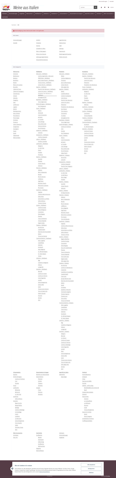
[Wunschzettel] (105, 7)
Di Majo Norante (65, 192)
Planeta (40, 216)
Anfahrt (38, 40)
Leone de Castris (65, 102)
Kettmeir (40, 245)
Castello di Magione (43, 262)
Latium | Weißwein (41, 139)
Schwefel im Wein (40, 48)
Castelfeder (41, 242)
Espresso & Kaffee (86, 381)
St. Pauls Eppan (42, 253)
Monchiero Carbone (43, 185)
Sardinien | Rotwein (64, 221)
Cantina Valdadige (65, 344)
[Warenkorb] (111, 7)
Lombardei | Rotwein (64, 170)
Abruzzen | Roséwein (87, 74)
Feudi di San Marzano (66, 100)
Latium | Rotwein (63, 168)
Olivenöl (84, 394)
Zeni (39, 300)
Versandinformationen (42, 59)
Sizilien (40, 381)
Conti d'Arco (64, 309)
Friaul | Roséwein (86, 87)
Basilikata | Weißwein (41, 99)
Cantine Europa (42, 207)
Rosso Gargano (88, 416)
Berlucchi (17, 392)
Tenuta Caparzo (65, 294)
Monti (85, 414)
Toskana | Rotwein (64, 263)
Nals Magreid (41, 249)
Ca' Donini (63, 338)
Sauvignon (16, 129)
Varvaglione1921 (42, 97)
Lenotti (40, 280)
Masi (62, 351)
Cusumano (41, 212)
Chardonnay (16, 93)
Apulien (15, 374)
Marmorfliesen (40, 450)
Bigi (39, 260)
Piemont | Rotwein (64, 195)
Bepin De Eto (18, 403)
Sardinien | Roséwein (87, 107)
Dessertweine (39, 376)
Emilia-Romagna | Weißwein (43, 104)
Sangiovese (16, 126)
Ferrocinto (63, 157)
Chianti (15, 96)
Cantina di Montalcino (66, 267)
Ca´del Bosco (64, 175)
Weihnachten (41, 446)
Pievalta (40, 161)
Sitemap (61, 48)
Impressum (62, 51)
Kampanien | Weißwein (42, 135)
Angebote (61, 437)
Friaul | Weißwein (40, 108)
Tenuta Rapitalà (42, 220)
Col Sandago (18, 412)
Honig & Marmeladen (87, 392)
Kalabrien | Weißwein (41, 130)
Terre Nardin (18, 423)
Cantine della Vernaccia (44, 194)
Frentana (63, 80)
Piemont (40, 379)
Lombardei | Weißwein (42, 143)
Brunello (15, 87)
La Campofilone (88, 401)
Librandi (40, 132)
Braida (39, 174)
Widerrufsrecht (63, 57)
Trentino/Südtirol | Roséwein (89, 122)
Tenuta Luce (64, 296)
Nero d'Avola (16, 113)
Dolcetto (15, 98)
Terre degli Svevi (42, 102)
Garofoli (40, 159)
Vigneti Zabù (41, 223)
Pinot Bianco (16, 115)
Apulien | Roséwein (87, 76)
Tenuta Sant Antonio (43, 289)
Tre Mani (63, 115)
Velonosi (40, 165)
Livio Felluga (41, 121)
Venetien (15, 401)
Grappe (38, 387)
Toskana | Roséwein (87, 118)
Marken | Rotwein (64, 181)
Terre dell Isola (65, 256)
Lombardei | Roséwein (88, 89)
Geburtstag (41, 442)
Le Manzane (18, 418)
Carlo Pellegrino (42, 209)
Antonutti (40, 113)
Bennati (40, 271)
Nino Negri (64, 177)
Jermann (40, 117)
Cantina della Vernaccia (67, 225)
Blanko (40, 437)
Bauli (85, 390)
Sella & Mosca (41, 201)
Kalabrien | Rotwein (64, 155)
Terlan (39, 256)
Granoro (86, 398)
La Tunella (40, 119)
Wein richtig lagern (41, 51)
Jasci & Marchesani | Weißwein (46, 80)
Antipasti (84, 376)
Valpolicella (16, 135)
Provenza (40, 154)
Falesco (40, 265)
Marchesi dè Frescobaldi (44, 231)
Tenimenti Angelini (66, 292)
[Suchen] (87, 7)
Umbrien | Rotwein (64, 320)
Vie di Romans (41, 128)
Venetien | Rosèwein (87, 129)
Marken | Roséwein (87, 102)
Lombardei (16, 387)
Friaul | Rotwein (63, 135)
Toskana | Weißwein (41, 225)
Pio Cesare (40, 187)
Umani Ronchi (41, 163)
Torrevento (64, 113)
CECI (62, 129)
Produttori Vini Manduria (67, 107)
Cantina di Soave (42, 273)
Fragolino (15, 100)
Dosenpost (41, 439)
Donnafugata (41, 214)
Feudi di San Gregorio (66, 166)
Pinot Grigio (16, 118)
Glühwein (61, 433)
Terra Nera (64, 298)
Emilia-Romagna (17, 376)
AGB (60, 45)
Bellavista (17, 390)
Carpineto (63, 270)
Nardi (62, 285)
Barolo (15, 82)
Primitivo (15, 120)
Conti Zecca (64, 98)
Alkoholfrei (62, 374)
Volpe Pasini (64, 153)
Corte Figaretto (42, 278)
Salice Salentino (17, 124)
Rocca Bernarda (42, 124)
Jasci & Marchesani (66, 82)
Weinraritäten (16, 137)
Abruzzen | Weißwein (41, 74)
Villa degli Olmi (65, 87)
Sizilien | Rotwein (63, 236)
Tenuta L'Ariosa (42, 203)
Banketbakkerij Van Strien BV (91, 387)
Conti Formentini (42, 115)
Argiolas (40, 192)
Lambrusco (16, 104)
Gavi (14, 102)
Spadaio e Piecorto (66, 289)
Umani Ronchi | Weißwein (45, 85)
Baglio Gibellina (65, 239)
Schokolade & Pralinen (88, 418)
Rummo (86, 405)
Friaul (14, 385)
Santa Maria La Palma (43, 198)
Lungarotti (40, 267)
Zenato (40, 298)
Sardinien (15, 396)
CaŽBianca (63, 206)
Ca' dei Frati (41, 148)
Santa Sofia (41, 284)
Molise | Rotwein (63, 190)
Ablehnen (91, 472)
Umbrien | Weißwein (41, 258)
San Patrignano (42, 106)
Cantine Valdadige (19, 409)
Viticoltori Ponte (19, 427)
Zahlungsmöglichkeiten (42, 57)
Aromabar (15, 435)
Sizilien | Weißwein (41, 205)
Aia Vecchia (41, 227)
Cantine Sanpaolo (42, 137)
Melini (39, 234)
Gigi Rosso (40, 181)
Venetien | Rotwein (64, 331)
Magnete (38, 448)
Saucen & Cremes (86, 412)
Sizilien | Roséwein (87, 111)
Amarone (15, 74)
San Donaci (64, 109)
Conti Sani (63, 276)
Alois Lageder (41, 240)
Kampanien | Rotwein (64, 162)
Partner (38, 45)
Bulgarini (40, 146)
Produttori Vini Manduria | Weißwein (45, 94)
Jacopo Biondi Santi (66, 278)
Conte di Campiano (66, 96)
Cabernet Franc (17, 89)
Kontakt (112, 1)
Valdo (16, 425)
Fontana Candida (42, 141)
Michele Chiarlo (42, 183)
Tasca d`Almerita (42, 218)
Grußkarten (39, 435)
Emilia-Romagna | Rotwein (66, 124)
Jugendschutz (62, 40)
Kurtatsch (40, 247)
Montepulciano (17, 111)
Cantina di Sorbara (66, 126)
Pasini (39, 150)
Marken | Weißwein (41, 157)
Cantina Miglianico (66, 78)
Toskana (40, 383)
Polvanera (63, 104)
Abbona (40, 170)
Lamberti (17, 416)
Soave (14, 131)
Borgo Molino (18, 405)
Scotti (85, 407)
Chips (83, 379)
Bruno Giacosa (42, 176)
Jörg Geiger (64, 376)
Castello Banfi (41, 229)
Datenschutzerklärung (44, 471)
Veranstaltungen (103, 1)
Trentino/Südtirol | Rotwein (66, 303)
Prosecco (15, 122)
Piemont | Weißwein (41, 168)
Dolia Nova (41, 196)
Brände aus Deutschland (42, 374)
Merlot (15, 109)
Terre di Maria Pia (42, 291)
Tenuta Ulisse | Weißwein (44, 82)
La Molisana (87, 403)
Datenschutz (62, 43)
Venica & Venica (42, 126)
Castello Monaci (65, 93)
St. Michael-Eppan (42, 251)
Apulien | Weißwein (41, 87)
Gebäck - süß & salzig (87, 385)
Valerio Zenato (41, 293)
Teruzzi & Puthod (42, 236)
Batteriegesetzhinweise (65, 54)
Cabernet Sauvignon (18, 91)
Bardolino (15, 80)
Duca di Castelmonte (66, 247)
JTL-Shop (108, 476)
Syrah (14, 133)
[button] (101, 7)
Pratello (40, 152)
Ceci (16, 381)
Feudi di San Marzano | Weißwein (46, 89)
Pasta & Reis (85, 396)
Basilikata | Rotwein (64, 120)
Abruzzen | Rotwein (64, 74)
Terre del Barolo (65, 219)
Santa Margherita (42, 282)
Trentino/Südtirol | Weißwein (43, 238)
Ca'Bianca (40, 179)
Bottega (17, 407)
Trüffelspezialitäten (87, 420)
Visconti (40, 295)
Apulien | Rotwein (64, 89)
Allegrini (63, 333)
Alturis (39, 110)
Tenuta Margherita (89, 409)
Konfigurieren (91, 468)
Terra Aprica (64, 111)
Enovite (63, 131)
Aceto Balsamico (86, 374)
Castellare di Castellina (67, 272)
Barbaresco (16, 76)
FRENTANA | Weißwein (44, 78)
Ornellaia (63, 287)
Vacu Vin (15, 437)
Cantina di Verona (42, 276)
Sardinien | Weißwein (41, 190)
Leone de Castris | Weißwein (45, 91)
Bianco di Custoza (17, 85)
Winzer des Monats (41, 54)
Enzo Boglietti (64, 208)
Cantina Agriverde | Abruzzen (45, 76)
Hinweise (38, 43)
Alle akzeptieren (91, 464)
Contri (16, 414)
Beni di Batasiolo (42, 172)
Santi (39, 287)
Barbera (15, 78)
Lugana (15, 107)
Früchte (84, 383)
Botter (62, 76)
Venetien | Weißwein (41, 269)
